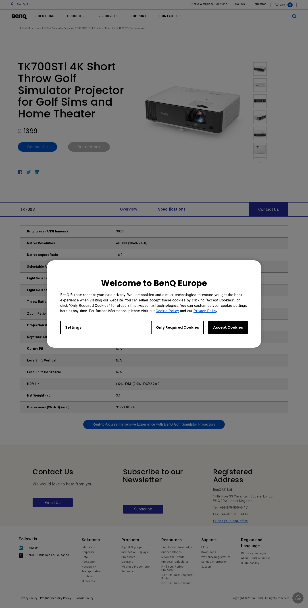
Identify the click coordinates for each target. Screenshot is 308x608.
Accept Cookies (228, 327)
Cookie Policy (167, 311)
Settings (73, 327)
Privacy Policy (205, 311)
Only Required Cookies (177, 327)
